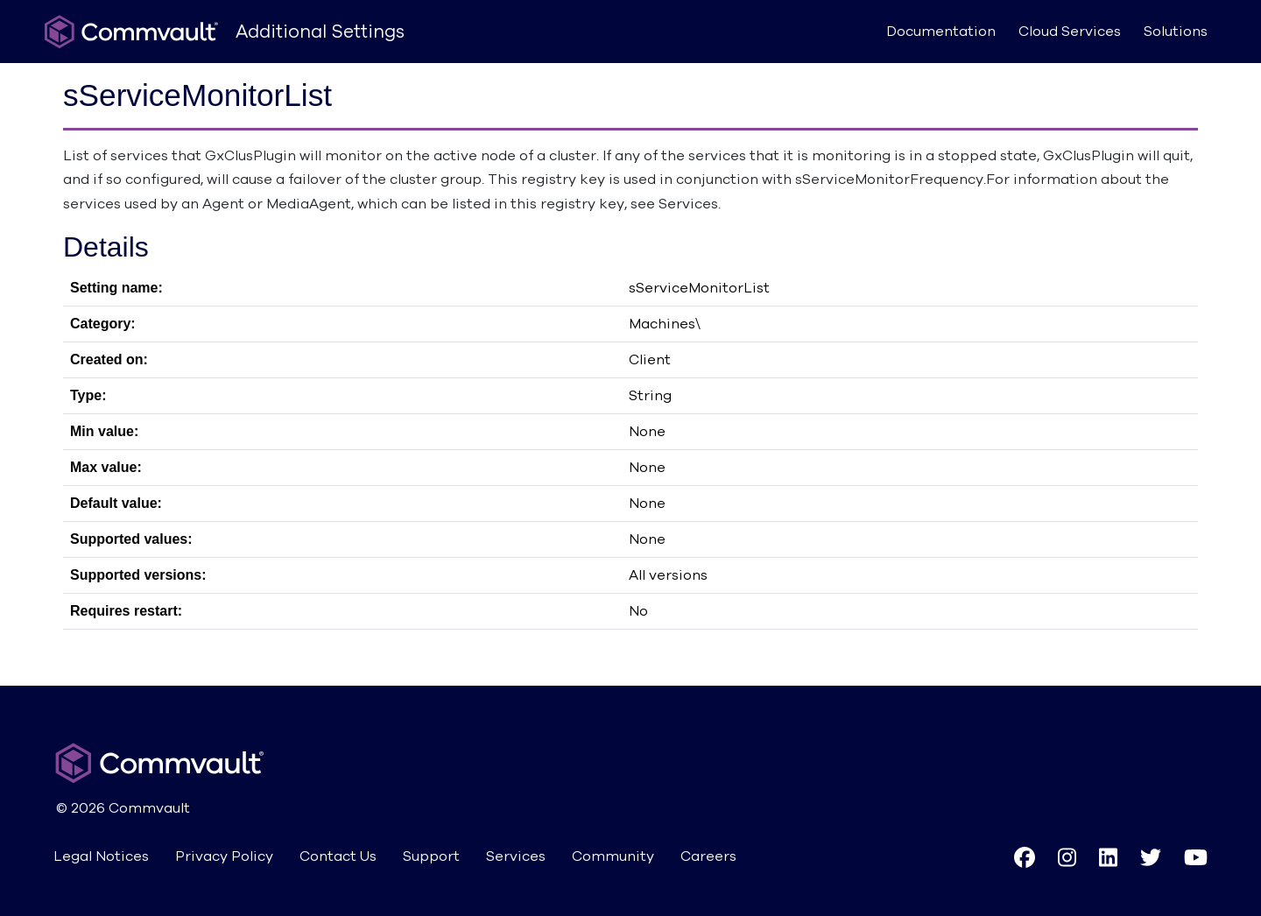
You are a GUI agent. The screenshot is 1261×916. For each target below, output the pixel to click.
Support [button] (431, 856)
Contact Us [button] (338, 856)
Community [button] (613, 856)
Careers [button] (708, 856)
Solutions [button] (1176, 31)
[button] (1024, 857)
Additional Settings (320, 32)
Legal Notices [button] (101, 856)
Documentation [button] (941, 31)
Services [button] (516, 856)
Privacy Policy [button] (224, 856)
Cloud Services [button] (1069, 31)
